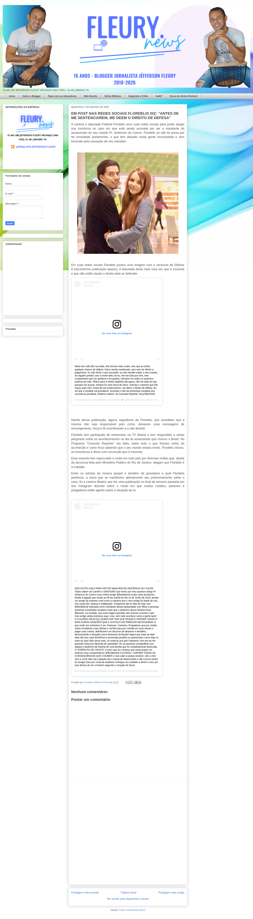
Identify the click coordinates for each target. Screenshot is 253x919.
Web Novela (90, 96)
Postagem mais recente (85, 892)
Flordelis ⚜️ (117, 399)
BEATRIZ (116, 671)
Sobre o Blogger (31, 96)
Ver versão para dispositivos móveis (128, 898)
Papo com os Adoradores (62, 96)
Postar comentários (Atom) (132, 910)
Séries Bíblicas (112, 96)
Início (12, 96)
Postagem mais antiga (171, 892)
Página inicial (128, 892)
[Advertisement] (127, 831)
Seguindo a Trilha (138, 96)
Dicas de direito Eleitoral (183, 96)
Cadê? (159, 96)
